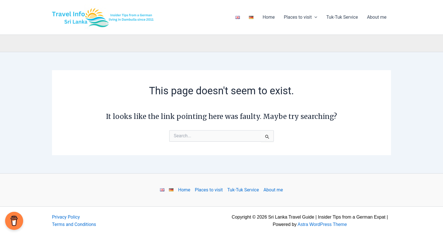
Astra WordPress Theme (322, 224)
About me (376, 17)
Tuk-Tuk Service (342, 17)
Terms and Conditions (74, 224)
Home (268, 17)
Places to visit (300, 17)
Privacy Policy (66, 217)
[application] (314, 17)
